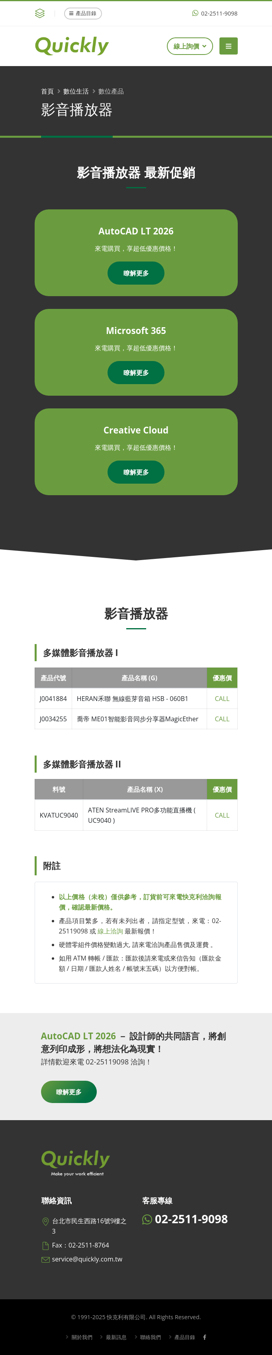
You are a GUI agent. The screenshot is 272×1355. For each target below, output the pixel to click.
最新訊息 (115, 1337)
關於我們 (78, 1337)
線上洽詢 (110, 931)
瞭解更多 (136, 273)
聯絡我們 (150, 1337)
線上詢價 (190, 46)
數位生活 (76, 91)
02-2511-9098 (214, 13)
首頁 (47, 91)
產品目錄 (82, 13)
